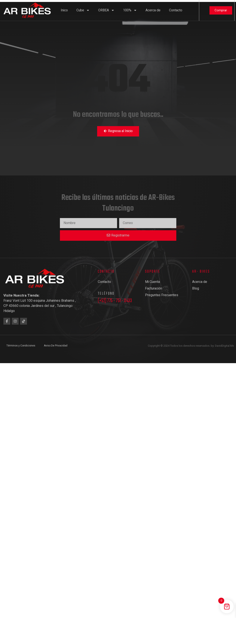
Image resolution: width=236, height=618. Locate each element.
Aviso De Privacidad (55, 346)
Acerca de (152, 10)
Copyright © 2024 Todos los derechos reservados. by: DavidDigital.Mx (191, 346)
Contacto (175, 10)
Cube (83, 10)
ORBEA (106, 10)
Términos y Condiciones (20, 346)
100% (130, 10)
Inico (64, 10)
